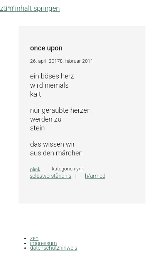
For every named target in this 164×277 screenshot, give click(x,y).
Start (8, 7)
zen (34, 238)
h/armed (95, 176)
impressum (43, 243)
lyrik (79, 169)
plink (35, 169)
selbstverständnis (50, 176)
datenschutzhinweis (53, 248)
